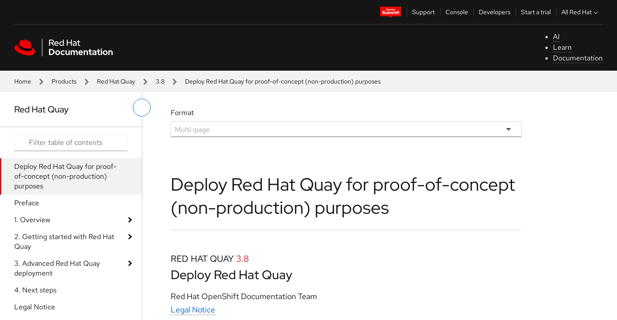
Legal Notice (34, 307)
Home (22, 81)
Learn (562, 47)
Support (423, 12)
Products (64, 81)
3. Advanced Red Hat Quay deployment (57, 268)
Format (182, 112)
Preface (26, 203)
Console (456, 12)
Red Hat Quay (116, 81)
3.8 (160, 81)
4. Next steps (35, 290)
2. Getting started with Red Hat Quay (64, 241)
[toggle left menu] (142, 107)
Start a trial (536, 12)
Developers (494, 12)
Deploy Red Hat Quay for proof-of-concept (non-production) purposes (65, 176)
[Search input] (71, 142)
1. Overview (32, 219)
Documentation (578, 58)
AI (556, 36)
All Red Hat (580, 12)
